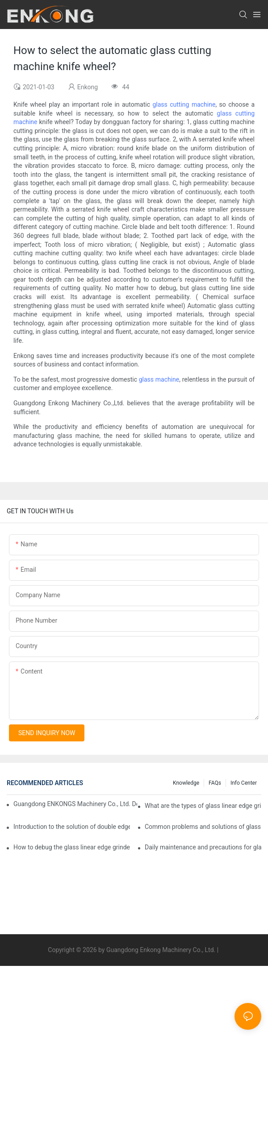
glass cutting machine (183, 104)
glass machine (159, 379)
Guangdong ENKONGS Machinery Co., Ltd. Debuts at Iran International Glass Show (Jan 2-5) (75, 803)
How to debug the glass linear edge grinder (71, 847)
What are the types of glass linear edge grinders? (203, 805)
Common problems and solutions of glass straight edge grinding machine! (203, 826)
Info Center (243, 783)
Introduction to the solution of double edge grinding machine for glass (71, 826)
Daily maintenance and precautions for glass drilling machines (203, 847)
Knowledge (186, 783)
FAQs (215, 783)
